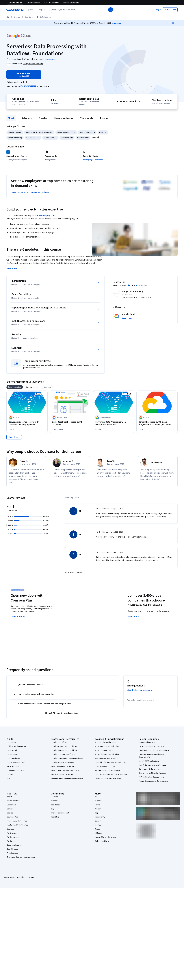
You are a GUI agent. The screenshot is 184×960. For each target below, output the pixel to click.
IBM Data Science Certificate (62, 774)
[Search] (110, 9)
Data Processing (14, 132)
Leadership (11, 805)
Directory (98, 829)
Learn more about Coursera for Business (30, 192)
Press (97, 797)
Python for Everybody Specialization (109, 778)
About (11, 118)
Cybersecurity (12, 750)
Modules (43, 118)
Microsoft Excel (13, 766)
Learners (54, 797)
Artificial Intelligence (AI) (16, 746)
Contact (98, 821)
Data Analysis (45, 17)
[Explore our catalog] (31, 9)
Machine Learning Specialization (107, 770)
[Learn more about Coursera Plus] (44, 86)
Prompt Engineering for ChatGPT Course (111, 774)
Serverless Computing (66, 132)
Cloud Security (67, 137)
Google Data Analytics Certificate (64, 750)
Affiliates (98, 833)
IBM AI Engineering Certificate (62, 766)
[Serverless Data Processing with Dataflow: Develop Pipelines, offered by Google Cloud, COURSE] (27, 423)
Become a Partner (14, 845)
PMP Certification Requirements (151, 777)
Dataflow (102, 132)
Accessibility (100, 817)
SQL (8, 778)
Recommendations (63, 118)
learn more (149, 700)
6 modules (18, 99)
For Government (13, 837)
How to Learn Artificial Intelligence (152, 773)
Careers (10, 809)
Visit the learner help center (140, 690)
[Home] (7, 17)
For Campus (11, 841)
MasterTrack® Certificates (17, 825)
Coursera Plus (12, 817)
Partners (54, 801)
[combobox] (78, 10)
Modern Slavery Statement (105, 837)
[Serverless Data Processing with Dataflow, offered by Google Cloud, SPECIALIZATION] (70, 423)
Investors (98, 801)
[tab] (14, 387)
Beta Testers (56, 805)
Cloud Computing (15, 137)
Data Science (30, 17)
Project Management (15, 770)
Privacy (98, 809)
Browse (17, 17)
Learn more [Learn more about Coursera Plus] (18, 616)
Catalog (10, 813)
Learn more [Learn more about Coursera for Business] (135, 616)
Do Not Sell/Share (102, 841)
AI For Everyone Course (104, 750)
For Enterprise (12, 833)
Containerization (33, 137)
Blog (52, 809)
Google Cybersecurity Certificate (64, 746)
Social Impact (12, 849)
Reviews (104, 118)
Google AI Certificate (59, 742)
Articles (98, 825)
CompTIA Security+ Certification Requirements (151, 755)
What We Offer (12, 801)
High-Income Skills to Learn (149, 769)
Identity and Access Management (39, 132)
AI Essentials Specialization (105, 742)
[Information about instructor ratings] (129, 285)
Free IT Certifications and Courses (152, 765)
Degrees (10, 829)
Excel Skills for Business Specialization (110, 762)
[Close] (173, 23)
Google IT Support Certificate (63, 754)
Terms (97, 805)
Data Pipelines (83, 137)
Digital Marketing (13, 758)
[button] (42, 9)
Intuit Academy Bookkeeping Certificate (67, 778)
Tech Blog (55, 817)
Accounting (11, 742)
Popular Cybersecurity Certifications (153, 781)
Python (10, 774)
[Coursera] (14, 10)
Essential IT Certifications (149, 761)
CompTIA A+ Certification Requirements (154, 750)
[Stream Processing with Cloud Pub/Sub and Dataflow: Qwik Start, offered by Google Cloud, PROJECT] (157, 423)
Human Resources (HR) (16, 762)
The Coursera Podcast (60, 813)
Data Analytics (12, 754)
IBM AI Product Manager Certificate (65, 770)
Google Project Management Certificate (67, 758)
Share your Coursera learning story (21, 857)
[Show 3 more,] (14, 437)
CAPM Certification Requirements (152, 746)
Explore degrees (78, 613)
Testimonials (86, 118)
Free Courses (12, 853)
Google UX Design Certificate (62, 762)
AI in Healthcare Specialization (107, 754)
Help (96, 813)
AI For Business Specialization (107, 746)
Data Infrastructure (87, 132)
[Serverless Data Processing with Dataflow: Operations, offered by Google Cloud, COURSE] (113, 423)
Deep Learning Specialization (106, 758)
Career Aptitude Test (147, 742)
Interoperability (50, 137)
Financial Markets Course (105, 766)
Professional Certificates (17, 821)
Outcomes (26, 118)
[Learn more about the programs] (50, 59)
